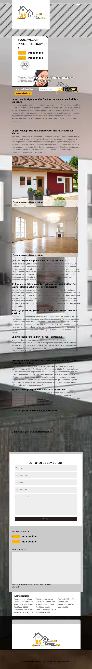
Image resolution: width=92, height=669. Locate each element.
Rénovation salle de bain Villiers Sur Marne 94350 (23, 611)
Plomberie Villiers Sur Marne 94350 (66, 600)
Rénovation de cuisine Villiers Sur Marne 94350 (45, 600)
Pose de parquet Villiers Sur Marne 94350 (23, 605)
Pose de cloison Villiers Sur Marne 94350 (45, 605)
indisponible (29, 536)
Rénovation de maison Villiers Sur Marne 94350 (23, 600)
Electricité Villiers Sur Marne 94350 (66, 605)
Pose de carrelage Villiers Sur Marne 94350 (46, 611)
